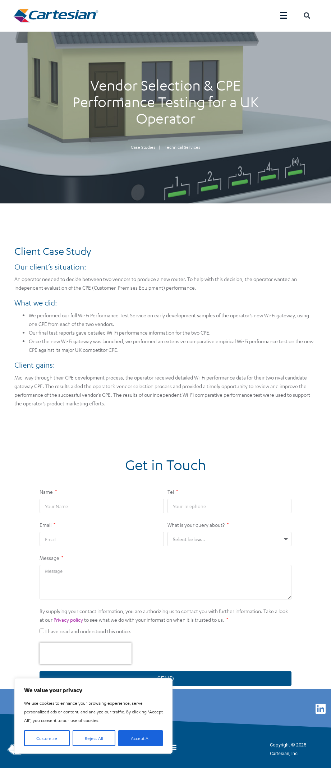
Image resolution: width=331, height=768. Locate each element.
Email (46, 522)
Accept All (141, 738)
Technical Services (182, 144)
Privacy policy (68, 617)
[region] (93, 716)
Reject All (94, 738)
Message (50, 555)
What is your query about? (196, 522)
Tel (171, 489)
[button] (173, 744)
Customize (46, 738)
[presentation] (86, 651)
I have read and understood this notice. (88, 628)
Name (47, 489)
